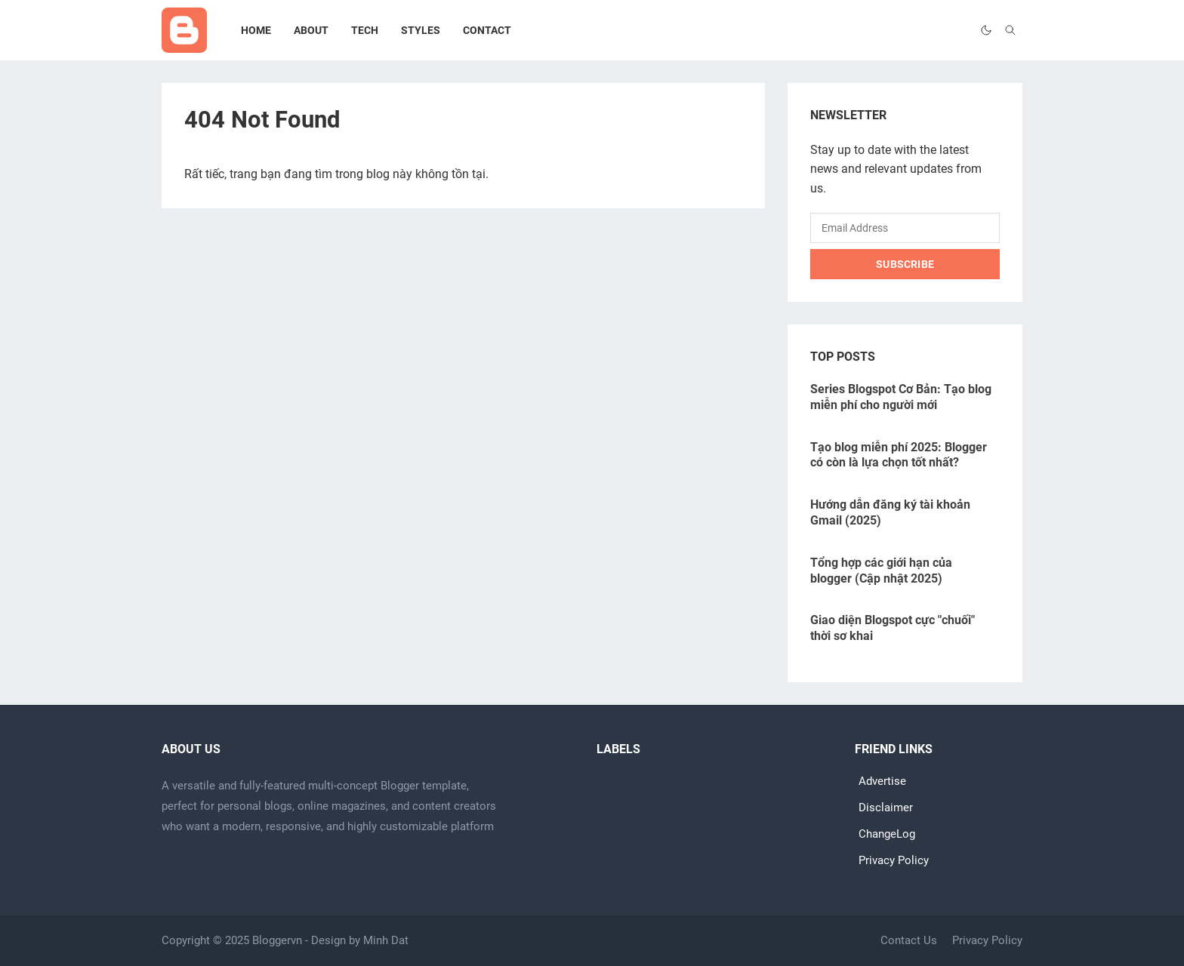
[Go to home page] (184, 30)
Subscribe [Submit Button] (905, 264)
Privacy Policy (894, 860)
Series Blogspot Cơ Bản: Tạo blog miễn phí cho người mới (900, 397)
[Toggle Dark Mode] (986, 30)
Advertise (882, 781)
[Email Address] (905, 228)
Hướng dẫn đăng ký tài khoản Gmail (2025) (890, 512)
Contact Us (908, 940)
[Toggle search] (1010, 30)
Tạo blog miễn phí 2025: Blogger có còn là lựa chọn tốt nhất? (898, 455)
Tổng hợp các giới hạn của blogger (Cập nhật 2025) (881, 570)
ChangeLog (887, 834)
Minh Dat (386, 940)
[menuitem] (256, 30)
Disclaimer (886, 808)
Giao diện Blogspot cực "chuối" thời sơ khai (892, 628)
